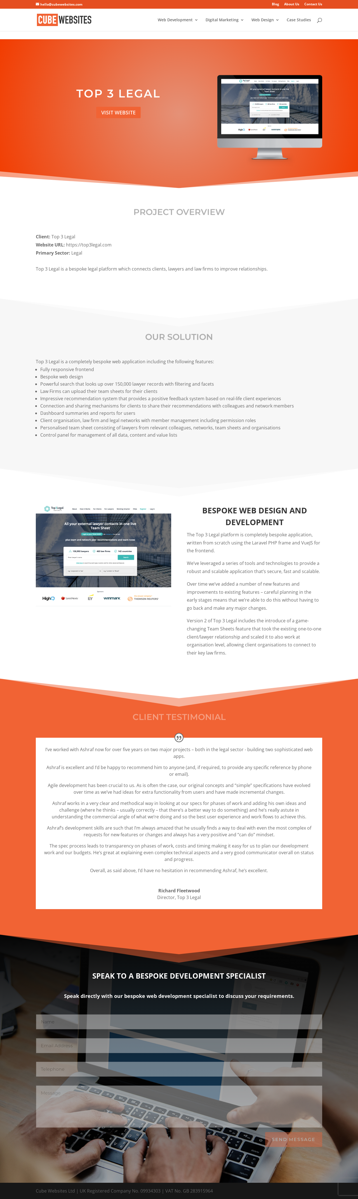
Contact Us (313, 4)
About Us (291, 4)
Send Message (293, 1139)
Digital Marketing (222, 20)
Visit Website (118, 114)
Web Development (175, 20)
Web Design (262, 20)
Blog (275, 4)
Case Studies (299, 20)
